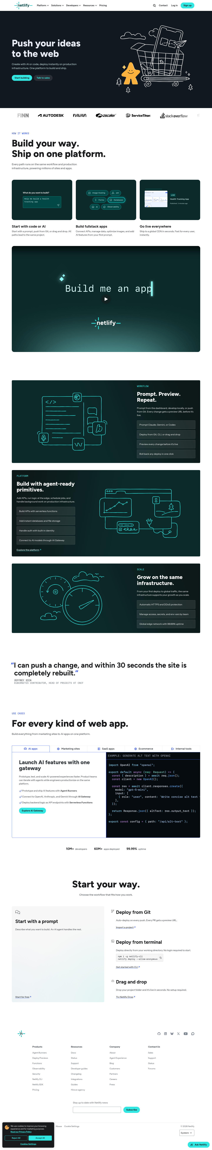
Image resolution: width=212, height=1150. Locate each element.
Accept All (40, 1138)
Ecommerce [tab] (143, 748)
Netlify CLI (37, 1079)
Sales (150, 1052)
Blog (112, 1063)
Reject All (16, 1138)
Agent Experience (118, 1058)
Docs (73, 1052)
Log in (174, 5)
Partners (114, 1074)
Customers (115, 1068)
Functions (37, 1063)
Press (112, 1084)
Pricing (103, 5)
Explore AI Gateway (32, 810)
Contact (163, 5)
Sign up (187, 5)
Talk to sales (43, 77)
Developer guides (79, 1068)
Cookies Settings (28, 1144)
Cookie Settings (71, 1126)
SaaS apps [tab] (106, 748)
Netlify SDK (37, 1084)
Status (74, 1058)
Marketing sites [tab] (68, 748)
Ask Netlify (199, 1144)
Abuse (59, 1126)
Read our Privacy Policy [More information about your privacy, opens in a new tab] (21, 1132)
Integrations (76, 1079)
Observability (38, 1068)
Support (75, 1063)
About (112, 1052)
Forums (151, 1068)
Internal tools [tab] (181, 748)
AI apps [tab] (30, 748)
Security (36, 1074)
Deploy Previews (40, 1058)
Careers (113, 1079)
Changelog (76, 1074)
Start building (22, 77)
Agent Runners (39, 1052)
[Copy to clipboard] (160, 957)
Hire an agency (78, 1089)
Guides (74, 1084)
